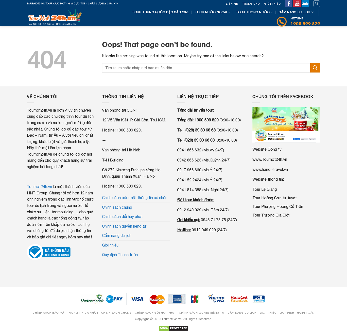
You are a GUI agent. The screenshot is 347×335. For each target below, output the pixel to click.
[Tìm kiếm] (316, 3)
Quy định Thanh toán (120, 254)
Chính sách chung (117, 207)
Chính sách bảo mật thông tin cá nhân (134, 197)
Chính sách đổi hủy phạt (122, 216)
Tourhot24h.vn (39, 186)
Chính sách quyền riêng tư (124, 226)
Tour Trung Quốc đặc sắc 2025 (160, 12)
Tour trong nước (254, 12)
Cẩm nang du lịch (295, 12)
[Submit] (315, 68)
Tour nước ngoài (212, 12)
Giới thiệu (272, 3)
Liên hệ (232, 3)
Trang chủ (251, 3)
